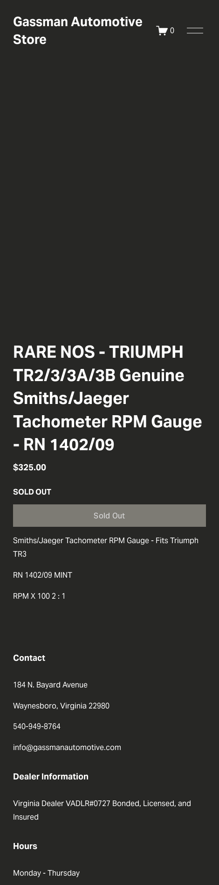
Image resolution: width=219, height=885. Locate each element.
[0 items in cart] (165, 30)
